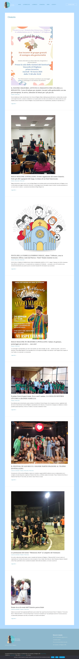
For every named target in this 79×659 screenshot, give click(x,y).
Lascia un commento (15, 470)
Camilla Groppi (23, 655)
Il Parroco (35, 4)
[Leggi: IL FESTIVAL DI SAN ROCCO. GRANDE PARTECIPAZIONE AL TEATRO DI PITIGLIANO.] (39, 442)
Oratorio (13, 94)
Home (19, 4)
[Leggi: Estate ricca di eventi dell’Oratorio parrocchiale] (21, 590)
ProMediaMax (12, 655)
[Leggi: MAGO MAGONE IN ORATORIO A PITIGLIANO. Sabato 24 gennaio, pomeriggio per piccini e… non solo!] (29, 309)
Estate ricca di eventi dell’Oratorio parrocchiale (27, 607)
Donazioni (43, 4)
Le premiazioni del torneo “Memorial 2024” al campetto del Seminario (35, 553)
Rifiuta (57, 657)
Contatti (56, 4)
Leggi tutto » (13, 103)
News (50, 4)
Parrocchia (17, 180)
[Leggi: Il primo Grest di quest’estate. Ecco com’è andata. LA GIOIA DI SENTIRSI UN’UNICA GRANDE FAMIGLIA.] (39, 380)
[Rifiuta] (77, 657)
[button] (71, 4)
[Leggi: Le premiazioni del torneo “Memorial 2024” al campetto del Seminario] (37, 520)
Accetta (52, 657)
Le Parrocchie (27, 4)
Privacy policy (62, 657)
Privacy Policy (43, 653)
